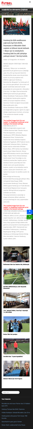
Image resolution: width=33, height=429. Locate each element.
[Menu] (30, 1)
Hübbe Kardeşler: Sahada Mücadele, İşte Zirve (16, 412)
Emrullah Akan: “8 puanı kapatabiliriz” (13, 356)
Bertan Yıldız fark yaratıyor (10, 334)
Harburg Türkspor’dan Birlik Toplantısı (13, 409)
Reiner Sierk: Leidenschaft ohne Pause (13, 425)
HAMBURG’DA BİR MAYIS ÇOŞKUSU (15, 10)
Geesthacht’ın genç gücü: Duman (12, 421)
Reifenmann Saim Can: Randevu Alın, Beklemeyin (16, 264)
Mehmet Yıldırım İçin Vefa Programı (12, 379)
